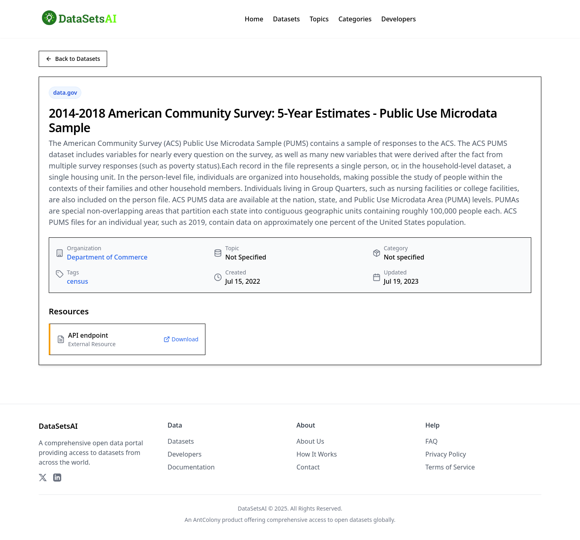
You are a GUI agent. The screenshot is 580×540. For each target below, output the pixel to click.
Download (181, 339)
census (77, 281)
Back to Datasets (73, 58)
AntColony (207, 519)
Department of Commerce (107, 257)
